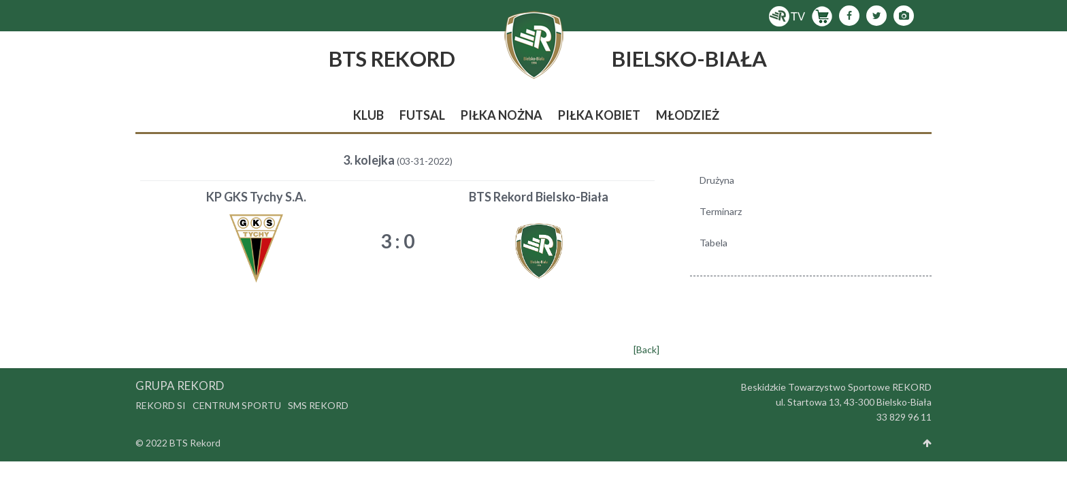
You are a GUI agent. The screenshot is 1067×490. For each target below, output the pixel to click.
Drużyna (717, 180)
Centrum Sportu (237, 405)
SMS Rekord (318, 405)
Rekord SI (160, 405)
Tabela (713, 242)
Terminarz (721, 211)
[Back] (646, 349)
